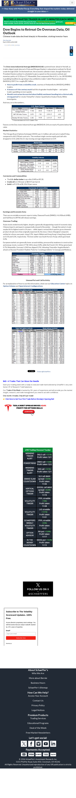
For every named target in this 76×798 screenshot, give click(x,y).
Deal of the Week (38, 728)
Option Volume (9, 286)
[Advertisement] (38, 432)
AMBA (17, 45)
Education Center (58, 284)
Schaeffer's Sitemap (38, 687)
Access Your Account (38, 695)
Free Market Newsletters (38, 732)
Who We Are (38, 673)
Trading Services (38, 718)
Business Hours (38, 683)
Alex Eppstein (7, 40)
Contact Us (38, 700)
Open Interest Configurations (31, 286)
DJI (6, 45)
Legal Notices (38, 710)
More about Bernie (38, 678)
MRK (13, 45)
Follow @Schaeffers (44, 371)
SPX (9, 45)
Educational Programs (38, 723)
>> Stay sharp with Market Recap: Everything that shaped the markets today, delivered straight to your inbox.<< (38, 10)
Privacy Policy (38, 705)
